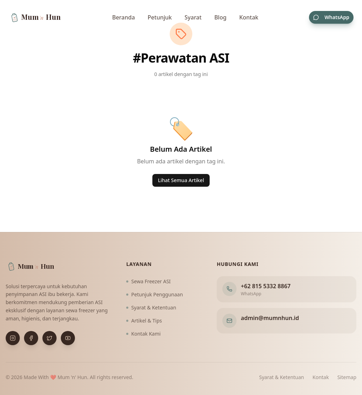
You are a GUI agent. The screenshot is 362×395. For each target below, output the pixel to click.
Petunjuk (160, 18)
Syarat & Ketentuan (151, 307)
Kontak (248, 18)
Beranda (123, 18)
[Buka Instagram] (13, 338)
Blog (220, 18)
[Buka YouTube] (68, 338)
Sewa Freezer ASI (148, 281)
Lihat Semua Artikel (181, 180)
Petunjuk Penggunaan (154, 294)
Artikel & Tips (144, 320)
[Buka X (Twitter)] (49, 338)
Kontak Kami (143, 333)
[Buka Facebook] (31, 338)
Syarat (193, 18)
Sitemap (346, 377)
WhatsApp (331, 18)
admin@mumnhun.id (270, 318)
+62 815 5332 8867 (266, 286)
